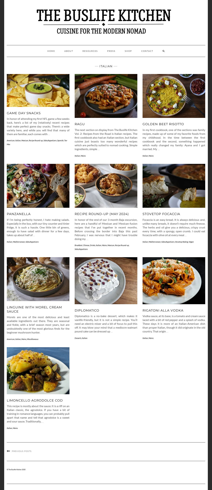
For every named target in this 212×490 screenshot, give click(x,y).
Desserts (78, 338)
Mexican (24, 140)
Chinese (86, 245)
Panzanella (19, 214)
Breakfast (78, 245)
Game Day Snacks (24, 113)
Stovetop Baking (181, 242)
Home (51, 51)
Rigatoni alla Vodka (163, 310)
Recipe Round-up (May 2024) (102, 214)
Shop (128, 51)
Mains (83, 156)
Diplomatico (87, 310)
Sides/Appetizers (50, 140)
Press (111, 51)
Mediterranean (19, 242)
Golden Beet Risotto (163, 124)
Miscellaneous (32, 339)
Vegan (191, 242)
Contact (147, 51)
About (68, 51)
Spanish (60, 140)
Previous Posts (22, 451)
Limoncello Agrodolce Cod (35, 400)
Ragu (80, 124)
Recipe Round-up (36, 140)
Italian (18, 140)
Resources (90, 51)
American (11, 140)
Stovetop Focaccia (161, 214)
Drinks (92, 245)
